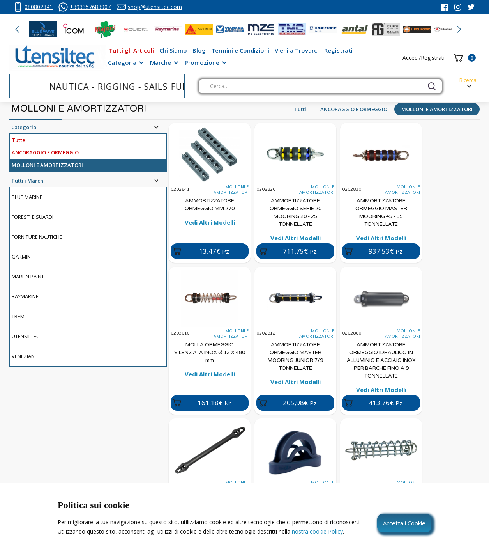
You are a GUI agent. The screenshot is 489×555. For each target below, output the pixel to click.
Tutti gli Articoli (131, 50)
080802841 (39, 7)
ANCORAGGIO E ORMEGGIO (353, 109)
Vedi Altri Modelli (210, 222)
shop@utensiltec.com (155, 7)
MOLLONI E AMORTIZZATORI (437, 109)
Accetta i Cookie (404, 523)
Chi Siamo (173, 50)
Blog (199, 50)
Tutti (300, 109)
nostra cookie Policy (317, 531)
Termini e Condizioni (240, 50)
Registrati (338, 50)
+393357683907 (90, 7)
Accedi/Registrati (423, 57)
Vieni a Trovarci (297, 50)
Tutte (18, 140)
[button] (18, 29)
